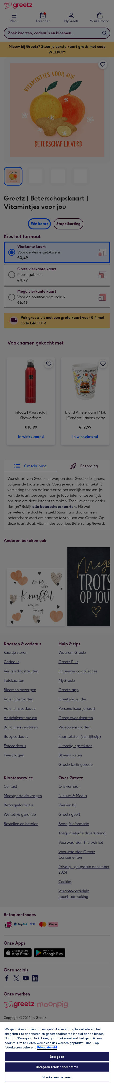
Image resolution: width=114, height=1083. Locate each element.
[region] (57, 1052)
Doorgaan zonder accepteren (57, 1067)
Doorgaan (57, 1056)
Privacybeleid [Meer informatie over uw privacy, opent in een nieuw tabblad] (47, 1047)
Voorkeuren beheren (57, 1077)
